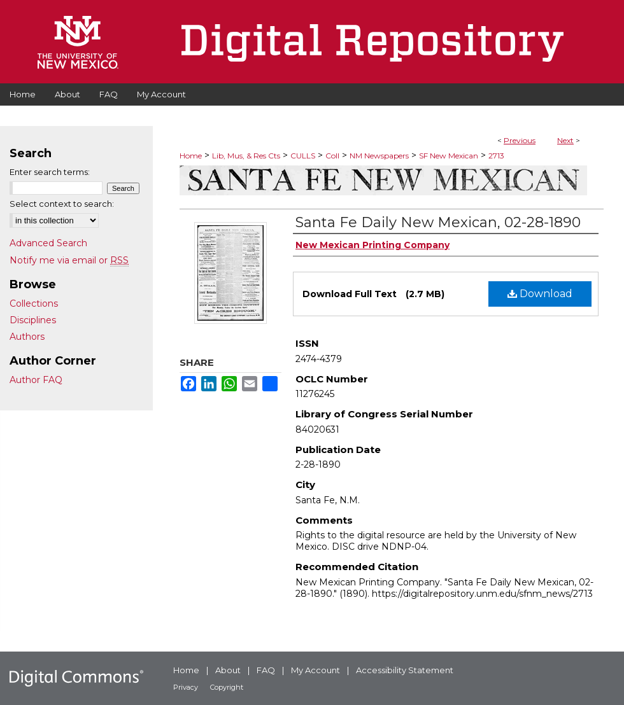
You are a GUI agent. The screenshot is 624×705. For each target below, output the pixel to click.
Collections (34, 303)
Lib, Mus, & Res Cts (246, 155)
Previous (519, 140)
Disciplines (33, 320)
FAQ (266, 670)
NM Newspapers (379, 155)
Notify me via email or (69, 260)
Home (191, 155)
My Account (315, 670)
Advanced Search (48, 243)
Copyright (226, 687)
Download (539, 294)
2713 (496, 155)
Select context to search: (62, 204)
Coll (332, 155)
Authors (27, 336)
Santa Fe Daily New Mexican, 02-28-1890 (438, 222)
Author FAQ (36, 380)
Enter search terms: (50, 172)
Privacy (185, 687)
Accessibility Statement (404, 670)
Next (565, 140)
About (228, 670)
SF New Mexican (448, 155)
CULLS (302, 155)
